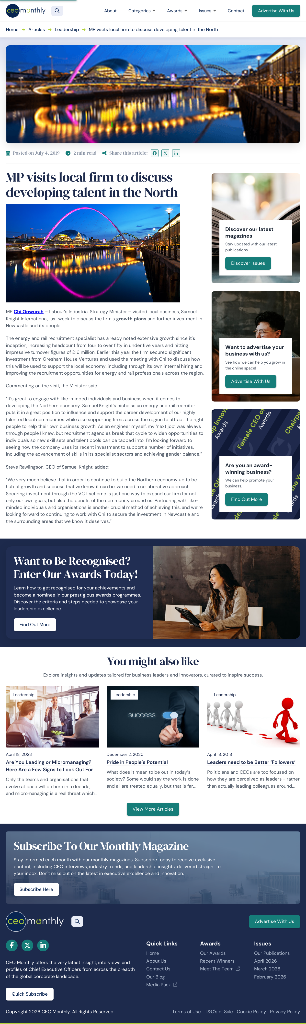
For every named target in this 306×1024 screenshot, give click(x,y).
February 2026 (270, 977)
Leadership (67, 29)
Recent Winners (217, 961)
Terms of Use (186, 1012)
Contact (236, 11)
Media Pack (158, 985)
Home (12, 29)
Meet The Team (217, 969)
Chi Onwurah (29, 312)
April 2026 (265, 961)
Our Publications (272, 953)
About (110, 11)
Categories (141, 11)
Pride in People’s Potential (137, 762)
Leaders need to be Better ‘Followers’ (251, 762)
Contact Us (158, 969)
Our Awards (213, 953)
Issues (207, 11)
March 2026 (267, 969)
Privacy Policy (285, 1012)
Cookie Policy (251, 1012)
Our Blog (155, 977)
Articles (36, 29)
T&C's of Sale (219, 1012)
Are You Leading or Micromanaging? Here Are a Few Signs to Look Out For (49, 766)
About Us (156, 961)
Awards (177, 11)
